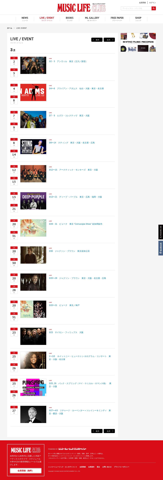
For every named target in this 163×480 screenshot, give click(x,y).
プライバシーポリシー (121, 467)
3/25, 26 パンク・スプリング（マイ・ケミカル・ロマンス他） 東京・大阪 (33, 387)
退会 (98, 467)
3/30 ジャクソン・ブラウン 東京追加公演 (33, 255)
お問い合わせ (107, 467)
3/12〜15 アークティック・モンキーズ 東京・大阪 (33, 173)
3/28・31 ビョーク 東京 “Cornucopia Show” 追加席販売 (33, 228)
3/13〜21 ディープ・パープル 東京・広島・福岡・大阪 (33, 201)
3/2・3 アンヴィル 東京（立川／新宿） (33, 65)
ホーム (9, 28)
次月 (108, 40)
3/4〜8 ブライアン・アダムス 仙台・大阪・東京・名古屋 (33, 92)
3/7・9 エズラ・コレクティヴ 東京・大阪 (33, 119)
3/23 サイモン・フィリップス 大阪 (33, 336)
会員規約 (91, 467)
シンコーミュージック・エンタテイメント (72, 449)
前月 (97, 40)
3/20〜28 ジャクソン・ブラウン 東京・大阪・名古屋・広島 (33, 282)
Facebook (160, 248)
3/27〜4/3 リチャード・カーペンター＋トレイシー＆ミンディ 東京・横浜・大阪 (33, 414)
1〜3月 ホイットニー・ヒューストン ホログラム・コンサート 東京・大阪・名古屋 (33, 360)
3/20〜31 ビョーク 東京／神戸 (33, 309)
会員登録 (83, 467)
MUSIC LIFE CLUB (81, 8)
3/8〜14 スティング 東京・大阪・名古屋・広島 (33, 146)
